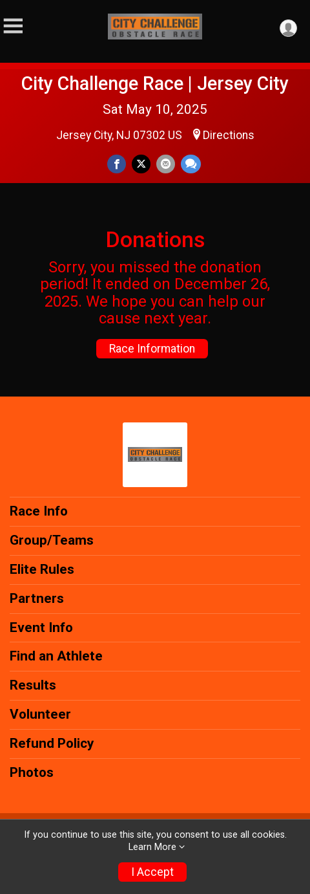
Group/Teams (52, 540)
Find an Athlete (56, 656)
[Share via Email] (165, 164)
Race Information (152, 348)
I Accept (152, 872)
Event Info (41, 627)
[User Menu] (288, 28)
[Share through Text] (191, 164)
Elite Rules (42, 569)
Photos (32, 772)
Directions (228, 135)
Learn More (152, 847)
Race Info (39, 511)
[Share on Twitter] (141, 164)
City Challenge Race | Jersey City (155, 83)
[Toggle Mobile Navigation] (13, 26)
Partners (37, 598)
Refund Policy (52, 743)
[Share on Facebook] (116, 164)
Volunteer (40, 714)
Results (33, 685)
